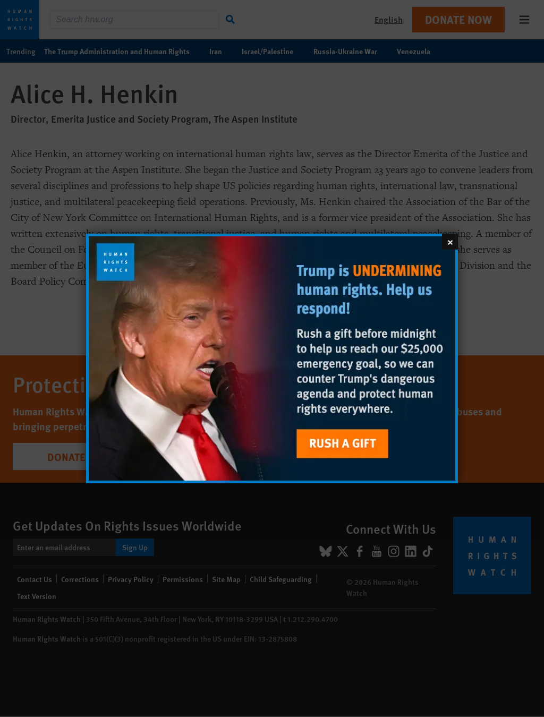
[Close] (450, 242)
